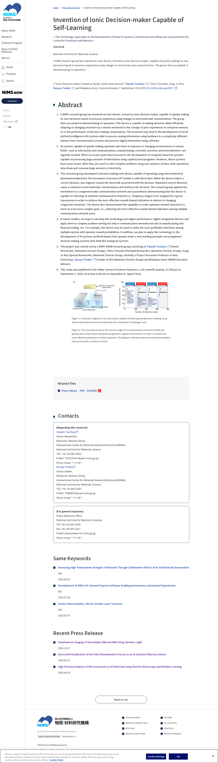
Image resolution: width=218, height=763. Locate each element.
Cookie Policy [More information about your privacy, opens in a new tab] (56, 761)
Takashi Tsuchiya (134, 84)
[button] (121, 699)
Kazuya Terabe (61, 88)
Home (55, 7)
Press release (77, 390)
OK (178, 757)
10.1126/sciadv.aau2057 (159, 88)
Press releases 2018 (71, 7)
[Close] (213, 757)
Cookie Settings (156, 757)
